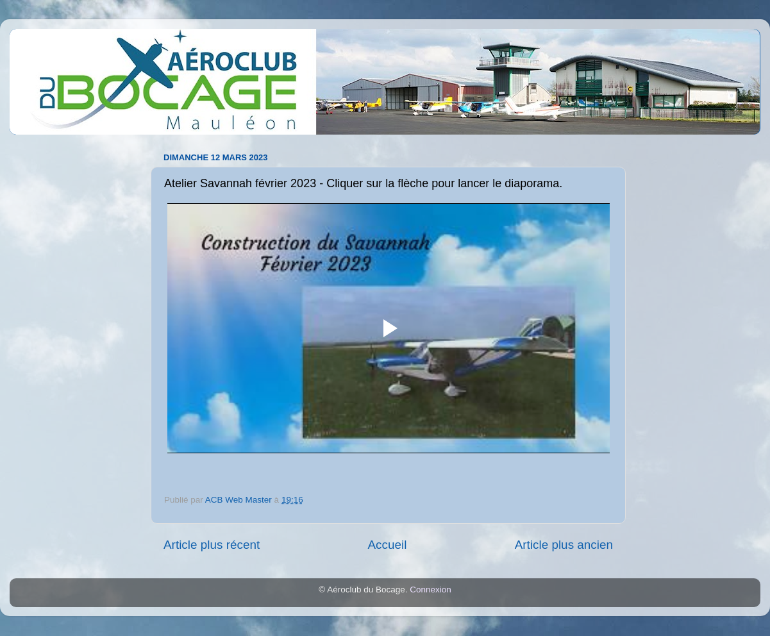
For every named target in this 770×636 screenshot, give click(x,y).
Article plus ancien (564, 544)
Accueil (386, 544)
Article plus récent (211, 544)
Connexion (430, 589)
